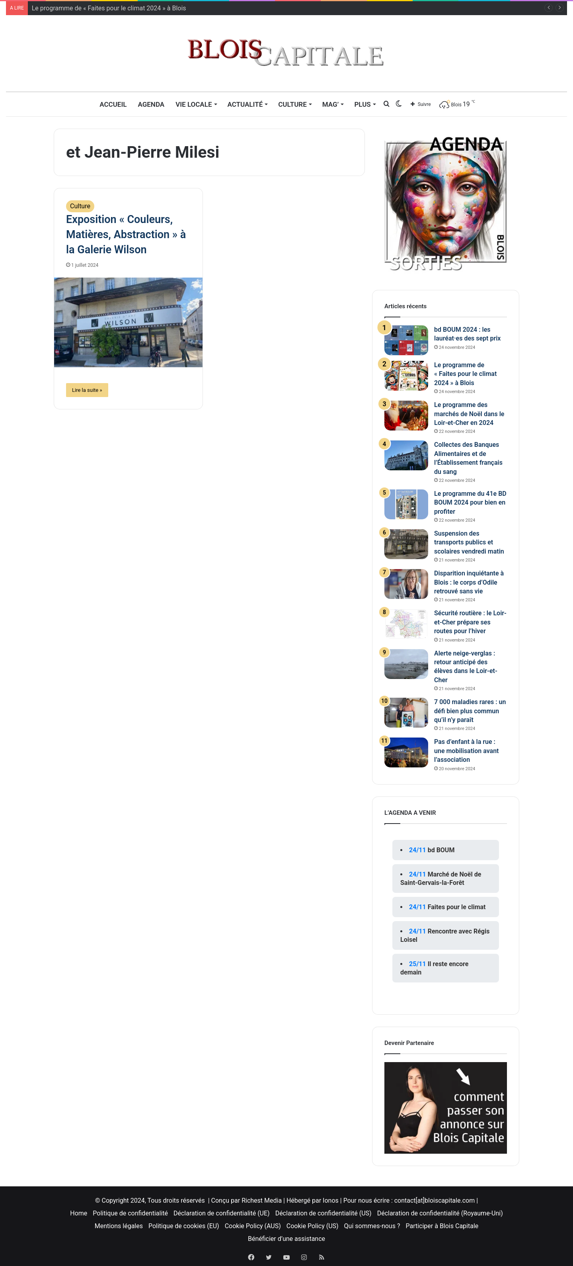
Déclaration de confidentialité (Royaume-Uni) (440, 1213)
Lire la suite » (87, 390)
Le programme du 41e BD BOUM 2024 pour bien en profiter (470, 502)
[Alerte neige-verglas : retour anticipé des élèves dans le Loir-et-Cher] (406, 664)
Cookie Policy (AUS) (253, 1226)
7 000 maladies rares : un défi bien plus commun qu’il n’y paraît (470, 711)
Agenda (151, 104)
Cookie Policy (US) (312, 1226)
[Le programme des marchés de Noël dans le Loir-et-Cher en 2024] (406, 415)
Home (78, 1213)
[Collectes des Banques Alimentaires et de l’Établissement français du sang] (406, 455)
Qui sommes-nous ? (372, 1226)
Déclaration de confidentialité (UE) (221, 1213)
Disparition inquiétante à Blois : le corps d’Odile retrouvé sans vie (469, 582)
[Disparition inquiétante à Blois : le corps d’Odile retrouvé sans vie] (406, 584)
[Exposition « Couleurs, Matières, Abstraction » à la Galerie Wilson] (128, 322)
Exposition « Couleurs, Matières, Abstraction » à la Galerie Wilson (126, 234)
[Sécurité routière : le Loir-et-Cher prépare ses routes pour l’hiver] (406, 624)
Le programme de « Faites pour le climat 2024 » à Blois (109, 8)
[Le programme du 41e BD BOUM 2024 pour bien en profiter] (406, 504)
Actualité (245, 104)
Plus (362, 104)
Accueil (113, 104)
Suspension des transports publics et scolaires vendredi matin (469, 542)
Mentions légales (119, 1226)
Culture (292, 104)
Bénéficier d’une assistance (286, 1239)
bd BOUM (441, 850)
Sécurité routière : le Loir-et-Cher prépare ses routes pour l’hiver (470, 622)
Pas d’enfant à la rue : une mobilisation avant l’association (466, 750)
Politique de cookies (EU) (183, 1226)
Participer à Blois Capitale (441, 1226)
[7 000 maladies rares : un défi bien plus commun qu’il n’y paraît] (406, 713)
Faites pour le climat (457, 907)
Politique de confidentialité (130, 1213)
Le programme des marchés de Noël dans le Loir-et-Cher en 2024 (469, 414)
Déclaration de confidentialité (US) (323, 1213)
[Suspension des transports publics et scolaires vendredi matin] (406, 544)
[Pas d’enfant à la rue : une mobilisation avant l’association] (406, 752)
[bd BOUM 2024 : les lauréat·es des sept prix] (406, 340)
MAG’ (330, 104)
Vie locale (193, 104)
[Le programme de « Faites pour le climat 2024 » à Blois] (406, 376)
